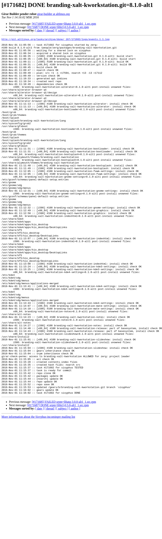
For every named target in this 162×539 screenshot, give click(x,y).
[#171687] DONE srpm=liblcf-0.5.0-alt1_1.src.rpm (58, 27)
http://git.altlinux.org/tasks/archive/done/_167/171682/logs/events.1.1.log (55, 39)
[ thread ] (50, 30)
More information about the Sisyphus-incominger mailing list (38, 488)
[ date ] (39, 30)
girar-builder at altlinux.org (53, 14)
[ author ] (74, 30)
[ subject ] (62, 30)
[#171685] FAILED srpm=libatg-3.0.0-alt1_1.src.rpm (64, 23)
